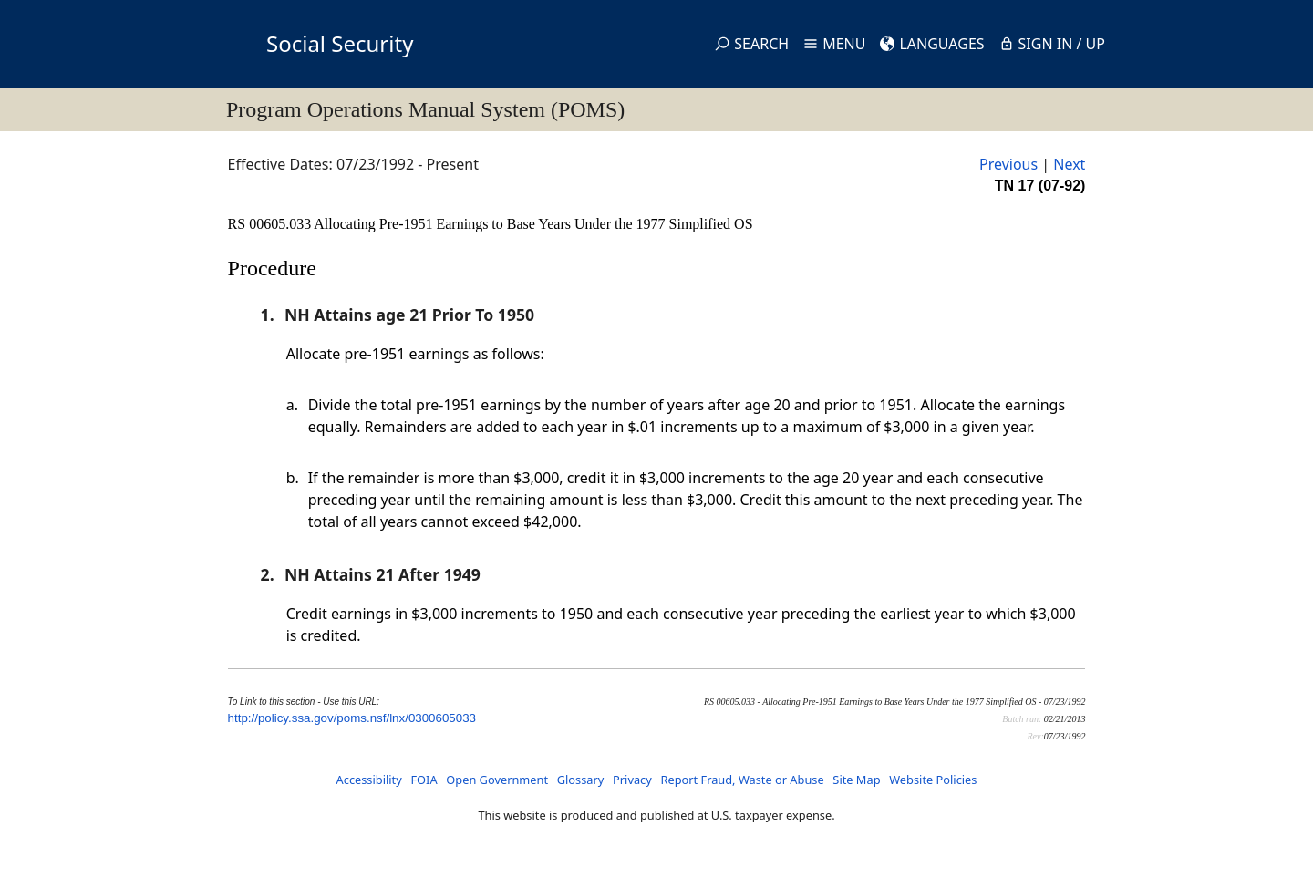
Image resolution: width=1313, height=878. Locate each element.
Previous (1008, 164)
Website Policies (933, 779)
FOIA (423, 779)
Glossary (581, 779)
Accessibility (369, 779)
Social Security (339, 43)
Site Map (856, 779)
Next (1069, 164)
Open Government (497, 779)
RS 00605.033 (271, 224)
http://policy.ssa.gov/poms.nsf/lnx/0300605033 (352, 718)
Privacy (632, 779)
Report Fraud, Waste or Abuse (741, 779)
